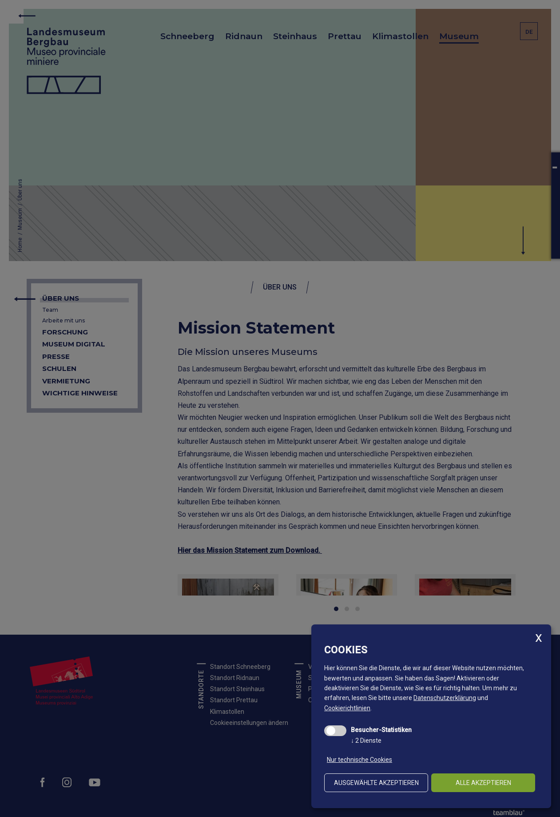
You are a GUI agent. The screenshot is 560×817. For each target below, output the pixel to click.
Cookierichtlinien (347, 708)
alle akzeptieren (483, 782)
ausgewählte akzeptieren (376, 782)
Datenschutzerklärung (444, 697)
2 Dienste (366, 740)
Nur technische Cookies (359, 759)
